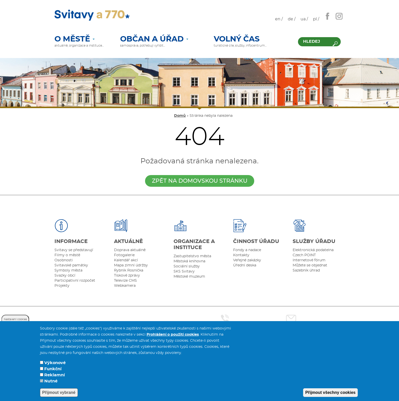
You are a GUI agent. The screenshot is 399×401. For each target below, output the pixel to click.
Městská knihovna (189, 261)
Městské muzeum (189, 276)
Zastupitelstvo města (192, 256)
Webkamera (125, 286)
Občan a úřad (154, 39)
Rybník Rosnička (128, 270)
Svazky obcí (64, 275)
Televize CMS (125, 280)
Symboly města (68, 270)
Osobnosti (63, 260)
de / (291, 19)
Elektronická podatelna (313, 250)
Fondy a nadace (247, 250)
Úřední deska (244, 265)
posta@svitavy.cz (317, 327)
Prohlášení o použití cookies (173, 341)
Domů (180, 116)
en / (279, 19)
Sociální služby (187, 266)
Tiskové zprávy (127, 275)
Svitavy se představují (73, 250)
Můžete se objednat (310, 265)
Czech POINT (304, 255)
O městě (74, 39)
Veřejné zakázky (247, 260)
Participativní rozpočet (74, 280)
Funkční (53, 376)
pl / (316, 19)
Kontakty (241, 255)
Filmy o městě (67, 255)
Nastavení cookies (15, 326)
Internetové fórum (309, 260)
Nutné (51, 388)
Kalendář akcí (126, 260)
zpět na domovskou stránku (199, 181)
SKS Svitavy (184, 271)
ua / (304, 19)
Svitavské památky (71, 265)
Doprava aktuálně (130, 250)
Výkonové (55, 369)
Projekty (61, 286)
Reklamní (54, 382)
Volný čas (237, 39)
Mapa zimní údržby (131, 265)
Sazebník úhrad (306, 270)
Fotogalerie (124, 255)
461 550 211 (238, 327)
